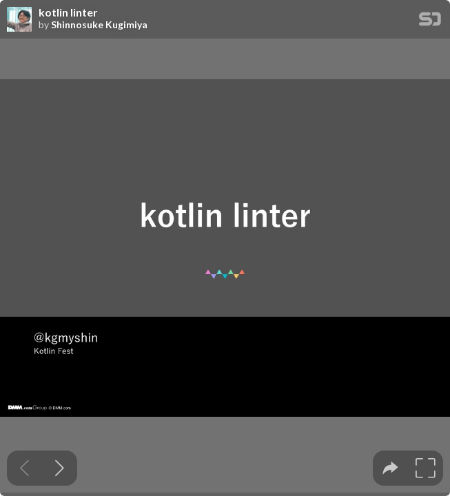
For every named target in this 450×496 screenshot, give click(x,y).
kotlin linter (68, 12)
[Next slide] (59, 468)
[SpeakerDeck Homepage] (430, 21)
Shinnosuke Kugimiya (99, 25)
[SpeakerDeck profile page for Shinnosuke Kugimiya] (19, 20)
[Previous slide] (24, 468)
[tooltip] (390, 468)
